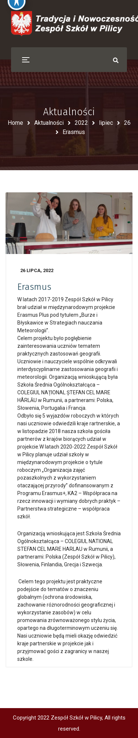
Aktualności (49, 122)
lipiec (106, 122)
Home (15, 122)
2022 (81, 122)
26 (127, 122)
